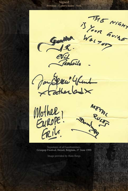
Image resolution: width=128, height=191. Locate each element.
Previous (52, 5)
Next (78, 5)
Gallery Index (66, 5)
